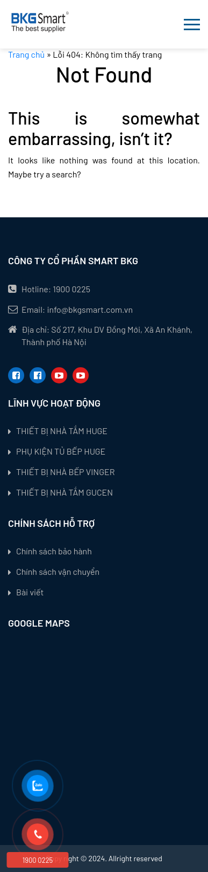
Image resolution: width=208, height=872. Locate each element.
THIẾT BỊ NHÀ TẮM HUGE (61, 430)
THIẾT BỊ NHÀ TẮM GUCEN (64, 492)
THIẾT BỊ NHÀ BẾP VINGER (65, 471)
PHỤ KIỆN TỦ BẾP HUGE (60, 451)
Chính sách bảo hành (54, 551)
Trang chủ (26, 54)
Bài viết (30, 592)
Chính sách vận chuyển (57, 571)
